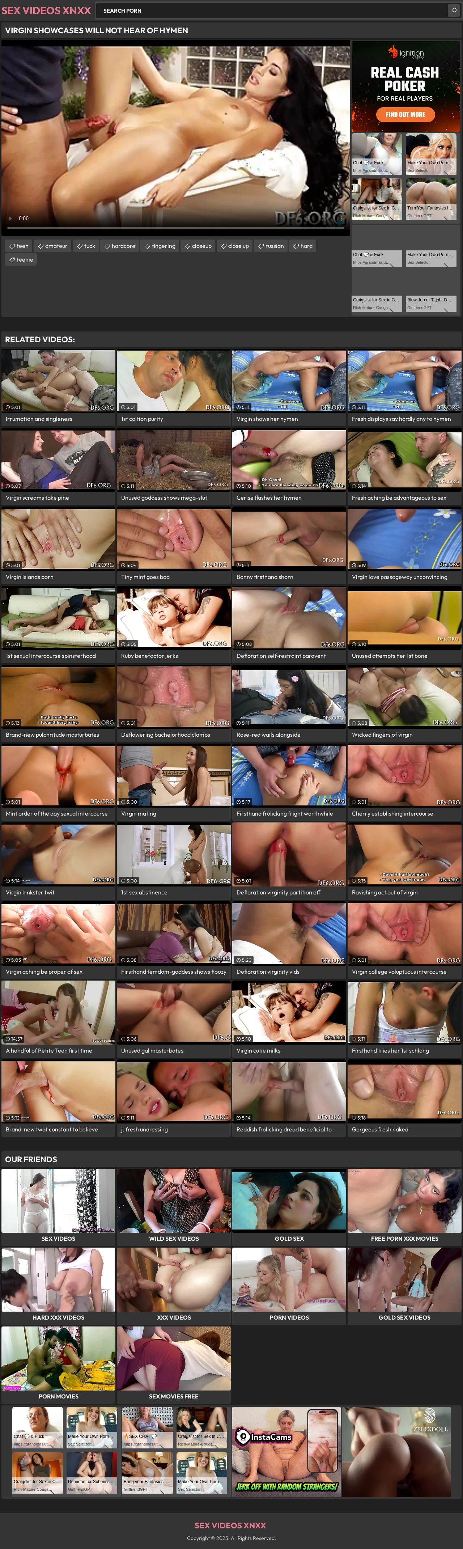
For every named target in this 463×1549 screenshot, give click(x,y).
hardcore (123, 245)
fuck (89, 245)
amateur (56, 245)
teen (23, 245)
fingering (163, 245)
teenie (25, 259)
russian (275, 245)
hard (307, 245)
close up (238, 245)
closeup (202, 245)
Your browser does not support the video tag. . (175, 138)
